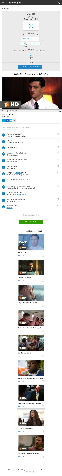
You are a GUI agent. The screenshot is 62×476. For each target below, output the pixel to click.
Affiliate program (11, 470)
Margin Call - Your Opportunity (27, 303)
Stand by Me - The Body (25, 353)
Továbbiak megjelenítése (31, 215)
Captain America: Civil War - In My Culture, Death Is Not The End (31, 378)
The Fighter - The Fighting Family (28, 453)
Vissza (6, 8)
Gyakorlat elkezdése (31, 222)
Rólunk (43, 470)
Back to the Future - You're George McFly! (31, 328)
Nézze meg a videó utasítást (30, 67)
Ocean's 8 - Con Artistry (25, 428)
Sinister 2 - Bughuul (24, 277)
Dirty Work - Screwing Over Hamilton (29, 403)
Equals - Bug (22, 252)
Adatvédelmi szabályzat (33, 470)
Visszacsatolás (51, 470)
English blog (21, 470)
